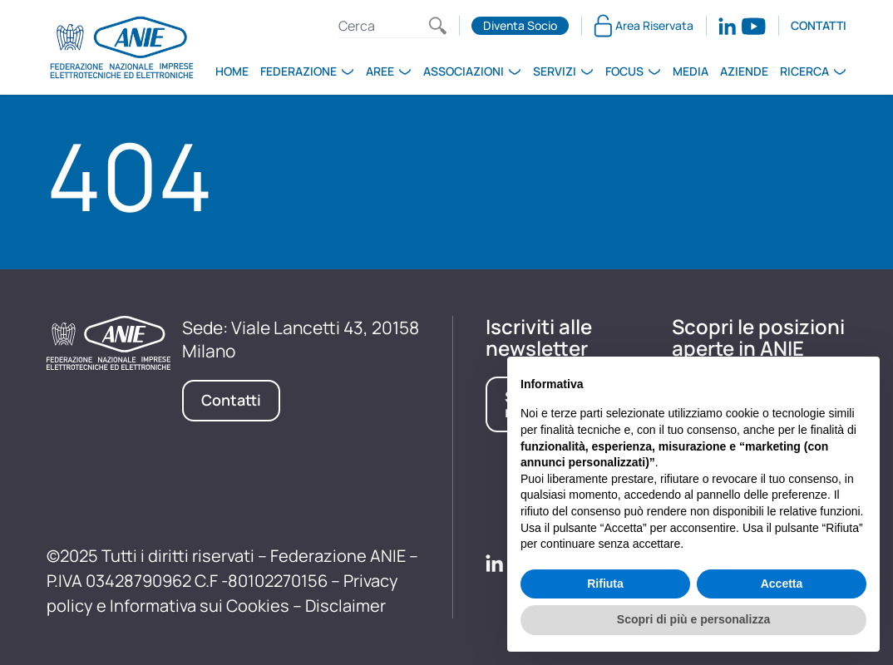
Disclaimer (345, 605)
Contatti (818, 25)
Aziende (744, 71)
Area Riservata (643, 25)
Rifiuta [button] (605, 583)
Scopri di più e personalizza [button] (693, 619)
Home (232, 71)
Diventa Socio (520, 25)
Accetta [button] (782, 583)
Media (690, 71)
